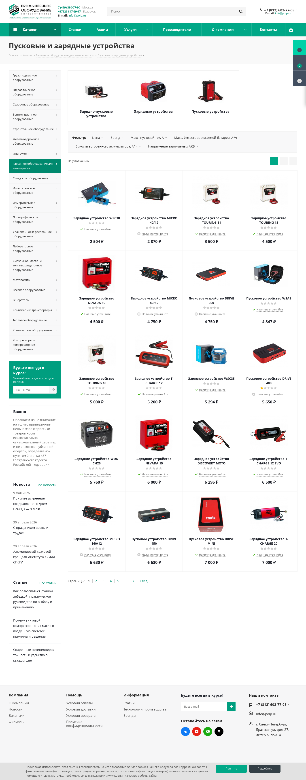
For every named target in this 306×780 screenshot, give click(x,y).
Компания (18, 695)
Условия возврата (81, 715)
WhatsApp (207, 731)
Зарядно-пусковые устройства (96, 113)
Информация (136, 695)
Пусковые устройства (210, 111)
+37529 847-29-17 (69, 11)
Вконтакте (185, 731)
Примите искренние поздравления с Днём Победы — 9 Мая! (30, 503)
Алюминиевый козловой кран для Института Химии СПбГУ (34, 556)
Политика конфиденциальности (84, 723)
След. (144, 581)
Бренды (129, 715)
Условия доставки (81, 709)
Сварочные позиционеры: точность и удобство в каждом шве (33, 654)
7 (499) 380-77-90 (69, 7)
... (125, 581)
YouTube (196, 731)
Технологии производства (144, 709)
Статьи (129, 703)
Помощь (74, 695)
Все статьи (48, 583)
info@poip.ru (77, 15)
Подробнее (264, 768)
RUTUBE (219, 731)
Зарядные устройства (153, 111)
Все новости (46, 485)
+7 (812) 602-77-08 (279, 10)
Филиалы (16, 721)
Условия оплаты (79, 703)
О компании (19, 703)
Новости (16, 709)
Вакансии (17, 715)
